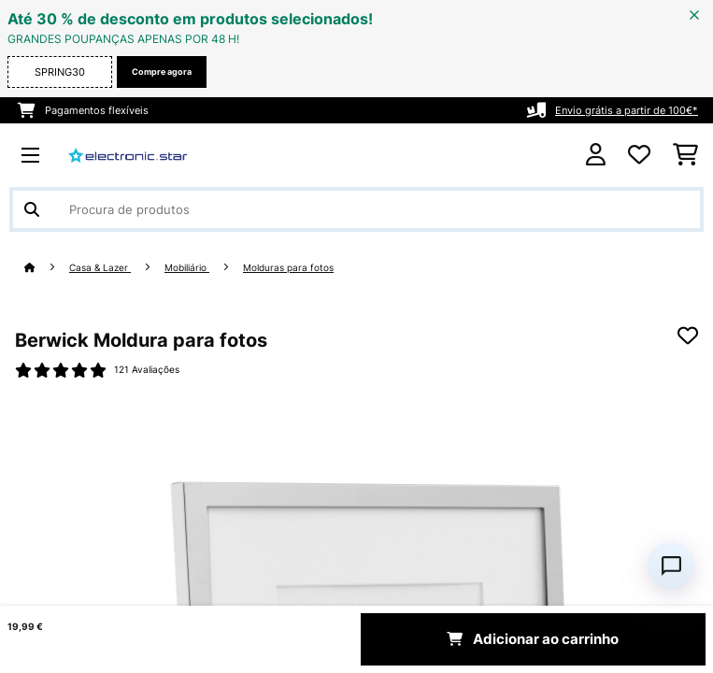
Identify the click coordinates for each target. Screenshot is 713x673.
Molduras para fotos (288, 268)
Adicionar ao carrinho (533, 639)
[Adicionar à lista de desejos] (687, 335)
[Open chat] (671, 565)
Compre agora (162, 71)
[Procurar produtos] (356, 209)
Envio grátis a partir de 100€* (626, 110)
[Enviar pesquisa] (31, 209)
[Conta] (596, 154)
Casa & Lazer (100, 268)
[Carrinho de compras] (685, 155)
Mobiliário (186, 268)
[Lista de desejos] (639, 155)
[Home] (46, 268)
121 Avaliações (146, 370)
